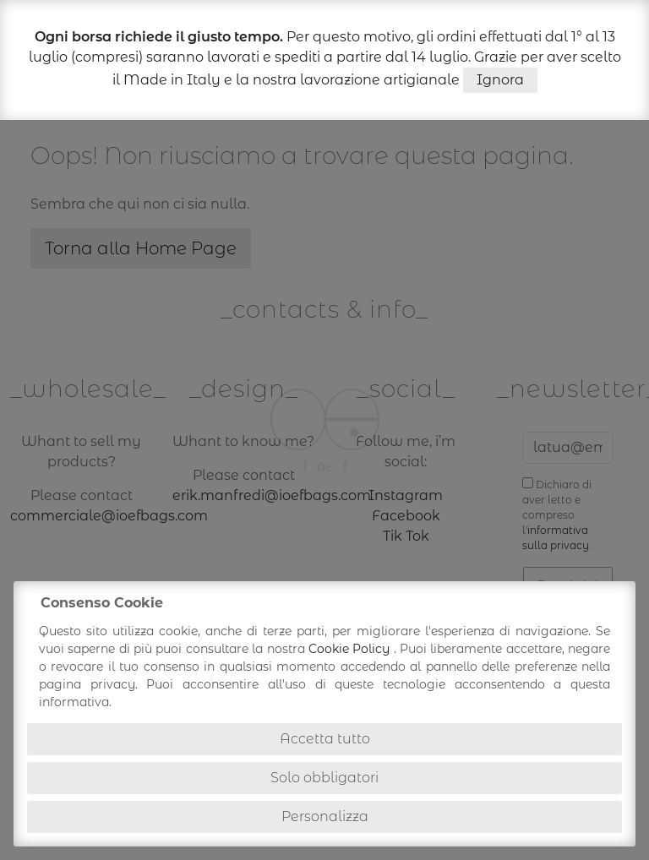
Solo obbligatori (324, 778)
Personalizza (324, 816)
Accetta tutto (325, 739)
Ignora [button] (500, 80)
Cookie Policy (351, 648)
